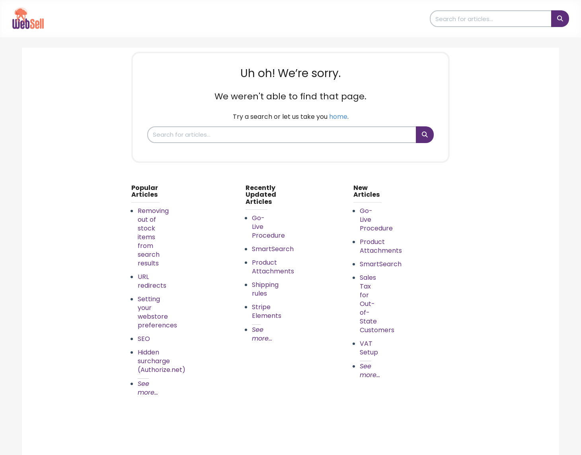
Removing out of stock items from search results (153, 237)
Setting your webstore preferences (157, 312)
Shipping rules (265, 289)
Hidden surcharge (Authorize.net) (161, 361)
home (338, 116)
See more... (148, 388)
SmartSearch (273, 249)
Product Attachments (273, 267)
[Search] (560, 18)
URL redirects (152, 281)
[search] (491, 18)
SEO (144, 338)
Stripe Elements (266, 311)
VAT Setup (369, 348)
